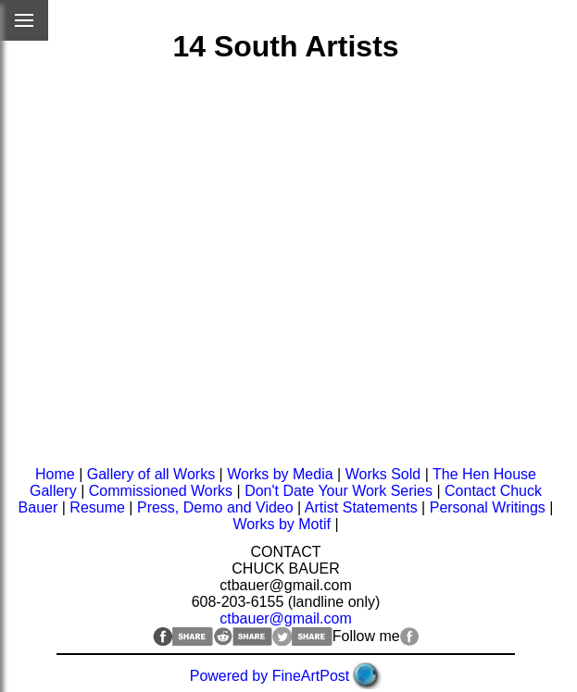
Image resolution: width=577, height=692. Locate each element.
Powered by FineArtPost (270, 676)
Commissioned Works (160, 491)
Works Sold (383, 474)
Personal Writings (488, 507)
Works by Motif (281, 524)
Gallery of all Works (151, 474)
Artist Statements (361, 507)
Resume (97, 507)
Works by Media (279, 474)
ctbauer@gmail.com (286, 618)
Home (55, 474)
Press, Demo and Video (215, 507)
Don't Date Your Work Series (339, 491)
